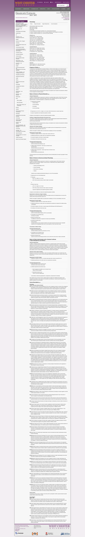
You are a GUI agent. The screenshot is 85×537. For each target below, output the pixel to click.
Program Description (37, 23)
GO (67, 5)
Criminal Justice (18, 56)
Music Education (20, 102)
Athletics (42, 8)
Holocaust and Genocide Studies (20, 82)
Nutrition (17, 109)
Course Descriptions (54, 23)
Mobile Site (17, 530)
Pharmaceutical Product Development (20, 111)
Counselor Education (19, 54)
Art (16, 34)
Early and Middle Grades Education (20, 58)
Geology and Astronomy (20, 76)
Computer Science (19, 52)
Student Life (34, 8)
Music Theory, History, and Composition (21, 105)
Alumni (63, 8)
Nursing (17, 107)
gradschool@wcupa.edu (65, 17)
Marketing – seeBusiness (18, 94)
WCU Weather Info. (37, 525)
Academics (18, 8)
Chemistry (17, 42)
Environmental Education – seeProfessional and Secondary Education (21, 69)
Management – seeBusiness (19, 92)
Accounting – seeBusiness (19, 29)
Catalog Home (67, 18)
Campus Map (17, 529)
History (17, 79)
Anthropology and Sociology (20, 31)
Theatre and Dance (19, 137)
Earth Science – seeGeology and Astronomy (20, 61)
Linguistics (17, 87)
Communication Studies (20, 47)
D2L (51, 2)
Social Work (18, 128)
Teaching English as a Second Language (21, 135)
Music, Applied (19, 100)
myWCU (46, 2)
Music (17, 98)
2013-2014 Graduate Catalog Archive (21, 17)
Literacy (17, 89)
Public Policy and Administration (19, 120)
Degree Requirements (45, 23)
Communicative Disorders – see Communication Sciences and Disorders (21, 50)
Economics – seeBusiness (19, 63)
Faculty (31, 23)
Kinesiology (18, 84)
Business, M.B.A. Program (20, 41)
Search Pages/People (61, 5)
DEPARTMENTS (58, 2)
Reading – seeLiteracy (18, 123)
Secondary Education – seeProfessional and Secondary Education (21, 126)
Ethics (35, 527)
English (17, 65)
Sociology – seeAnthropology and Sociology (20, 131)
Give (68, 8)
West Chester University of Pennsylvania (21, 525)
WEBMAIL (40, 2)
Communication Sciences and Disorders (21, 45)
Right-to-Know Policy (37, 526)
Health (17, 78)
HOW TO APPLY (66, 2)
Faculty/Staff (55, 8)
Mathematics (18, 96)
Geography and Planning (20, 74)
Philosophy (18, 113)
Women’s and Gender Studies (21, 139)
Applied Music (18, 33)
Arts (48, 8)
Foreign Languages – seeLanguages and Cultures (20, 72)
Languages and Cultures (20, 86)
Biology (17, 39)
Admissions (26, 8)
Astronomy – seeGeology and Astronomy (20, 37)
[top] (34, 35)
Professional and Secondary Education (21, 116)
